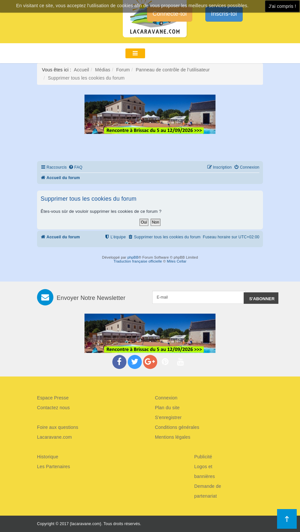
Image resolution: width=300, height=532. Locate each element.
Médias (102, 69)
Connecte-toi (170, 13)
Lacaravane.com (54, 437)
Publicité (203, 456)
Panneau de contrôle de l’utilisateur (173, 69)
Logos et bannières (204, 471)
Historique (47, 456)
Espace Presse (53, 397)
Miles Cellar (177, 261)
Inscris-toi (224, 13)
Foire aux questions (57, 427)
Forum (123, 69)
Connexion (166, 397)
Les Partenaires (53, 466)
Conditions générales (177, 427)
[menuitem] (75, 167)
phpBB (133, 257)
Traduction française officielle (138, 261)
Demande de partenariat (207, 491)
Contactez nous (53, 407)
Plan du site (167, 407)
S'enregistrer (168, 417)
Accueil (81, 69)
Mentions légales (172, 437)
